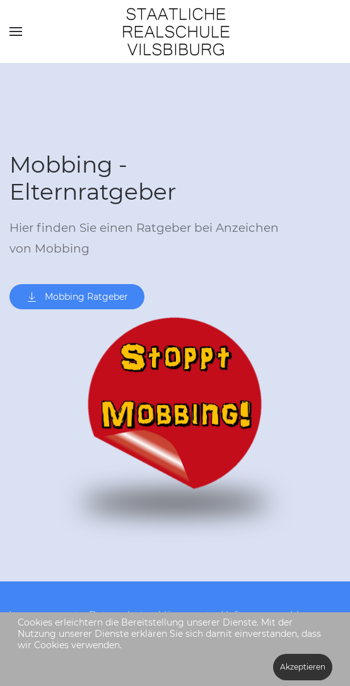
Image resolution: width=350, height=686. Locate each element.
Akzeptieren (302, 667)
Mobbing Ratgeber (77, 296)
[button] (15, 31)
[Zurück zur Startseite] (175, 31)
